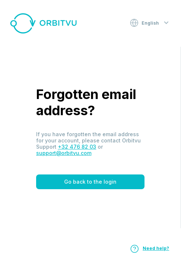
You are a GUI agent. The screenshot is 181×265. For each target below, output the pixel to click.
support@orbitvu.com (63, 153)
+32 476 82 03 (77, 147)
